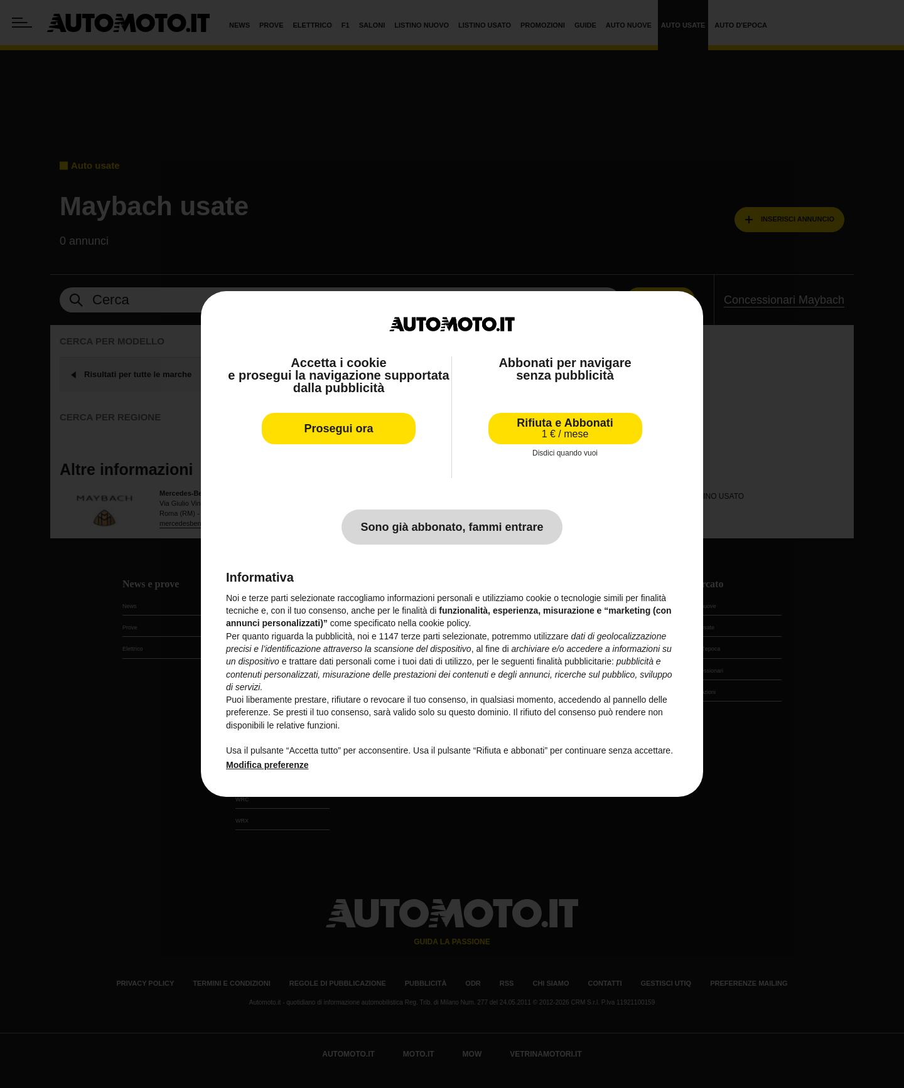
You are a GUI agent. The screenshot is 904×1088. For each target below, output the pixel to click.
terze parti (420, 636)
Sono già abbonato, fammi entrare (451, 527)
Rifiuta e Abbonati (565, 428)
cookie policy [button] (443, 623)
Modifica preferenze (267, 765)
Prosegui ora (338, 428)
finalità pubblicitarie (574, 661)
